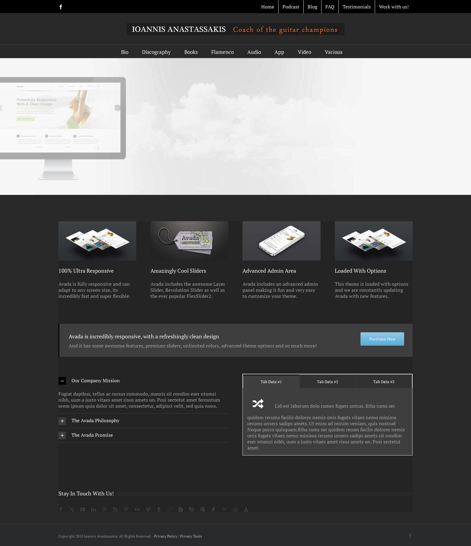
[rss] (115, 509)
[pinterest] (126, 509)
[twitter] (71, 509)
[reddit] (235, 509)
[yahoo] (224, 509)
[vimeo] (148, 509)
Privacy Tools (191, 536)
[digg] (169, 509)
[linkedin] (93, 509)
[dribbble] (104, 509)
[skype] (191, 509)
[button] (143, 381)
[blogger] (180, 509)
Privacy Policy (165, 536)
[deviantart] (213, 509)
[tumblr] (158, 509)
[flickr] (137, 509)
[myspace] (202, 509)
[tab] (271, 381)
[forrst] (246, 509)
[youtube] (82, 509)
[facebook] (60, 509)
